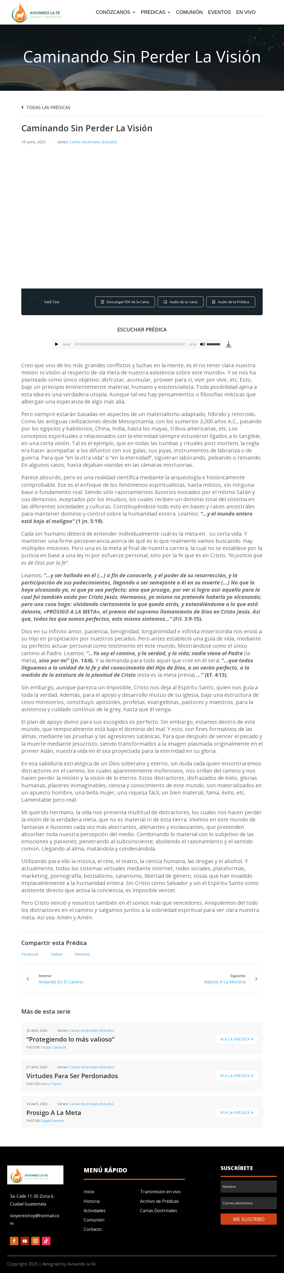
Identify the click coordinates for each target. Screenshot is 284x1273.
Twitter (56, 954)
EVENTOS (219, 12)
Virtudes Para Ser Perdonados (72, 1076)
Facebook (29, 954)
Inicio (89, 1192)
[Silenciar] (202, 344)
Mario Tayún (51, 1084)
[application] (136, 344)
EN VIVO (245, 12)
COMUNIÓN (189, 12)
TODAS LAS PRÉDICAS (45, 107)
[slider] (129, 344)
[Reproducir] (56, 344)
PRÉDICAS (153, 12)
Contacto (93, 1229)
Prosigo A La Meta (53, 1112)
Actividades (95, 1210)
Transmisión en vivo (160, 1192)
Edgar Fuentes (52, 1120)
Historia (92, 1201)
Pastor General (53, 1047)
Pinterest (82, 954)
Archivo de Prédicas (159, 1201)
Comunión (94, 1220)
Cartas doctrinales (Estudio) (93, 141)
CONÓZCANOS (113, 12)
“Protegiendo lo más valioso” (70, 1039)
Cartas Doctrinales (158, 1210)
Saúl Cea (51, 301)
